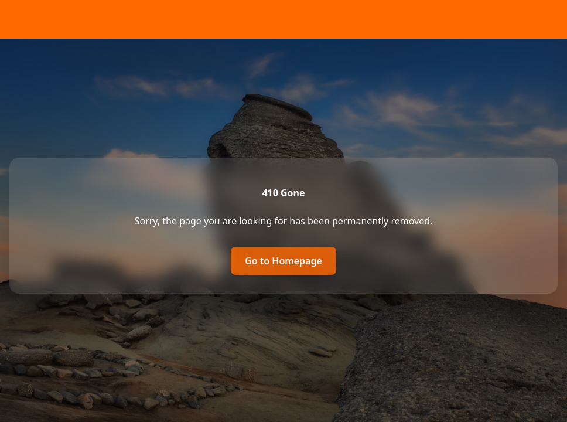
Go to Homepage (283, 260)
